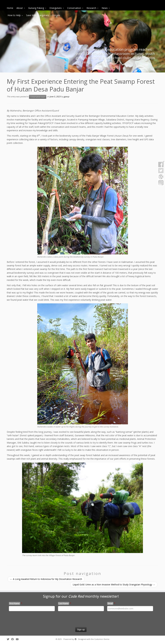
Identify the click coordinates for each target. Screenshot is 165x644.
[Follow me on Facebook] (13, 639)
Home (10, 8)
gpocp (66, 96)
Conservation (75, 8)
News (106, 8)
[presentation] (28, 621)
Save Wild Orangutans (37, 15)
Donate (56, 15)
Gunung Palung (37, 8)
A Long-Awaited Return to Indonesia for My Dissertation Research (46, 579)
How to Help (15, 15)
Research (92, 8)
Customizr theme (101, 639)
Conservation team (37, 97)
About (20, 8)
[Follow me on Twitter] (9, 639)
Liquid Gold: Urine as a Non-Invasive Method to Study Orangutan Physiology (114, 584)
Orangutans (56, 8)
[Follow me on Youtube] (18, 639)
